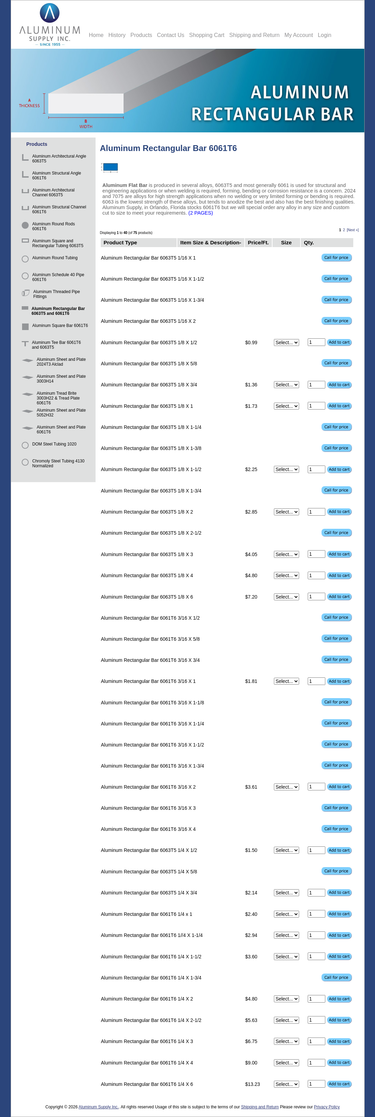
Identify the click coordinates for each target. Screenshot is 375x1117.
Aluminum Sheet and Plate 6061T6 (52, 430)
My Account (298, 35)
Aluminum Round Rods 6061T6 (47, 227)
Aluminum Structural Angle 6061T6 (50, 176)
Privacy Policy (327, 1107)
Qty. (309, 242)
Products (141, 35)
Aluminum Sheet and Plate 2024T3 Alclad (52, 362)
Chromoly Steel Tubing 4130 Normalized (52, 464)
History (117, 35)
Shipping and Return (254, 35)
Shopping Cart (206, 35)
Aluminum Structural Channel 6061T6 (52, 210)
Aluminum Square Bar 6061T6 (53, 329)
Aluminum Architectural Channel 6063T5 (47, 193)
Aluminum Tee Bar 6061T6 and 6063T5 (50, 345)
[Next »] (352, 230)
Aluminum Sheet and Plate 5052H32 (52, 413)
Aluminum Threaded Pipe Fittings (49, 295)
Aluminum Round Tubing (48, 261)
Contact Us (170, 35)
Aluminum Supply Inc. (99, 1107)
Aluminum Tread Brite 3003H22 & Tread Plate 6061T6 (49, 396)
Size (286, 242)
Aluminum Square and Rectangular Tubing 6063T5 (51, 244)
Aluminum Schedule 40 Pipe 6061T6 (52, 278)
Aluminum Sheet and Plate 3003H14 (52, 379)
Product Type (120, 242)
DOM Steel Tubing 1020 (48, 447)
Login (324, 35)
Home (96, 35)
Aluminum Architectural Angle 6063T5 (52, 159)
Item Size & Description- (210, 242)
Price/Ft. (258, 242)
